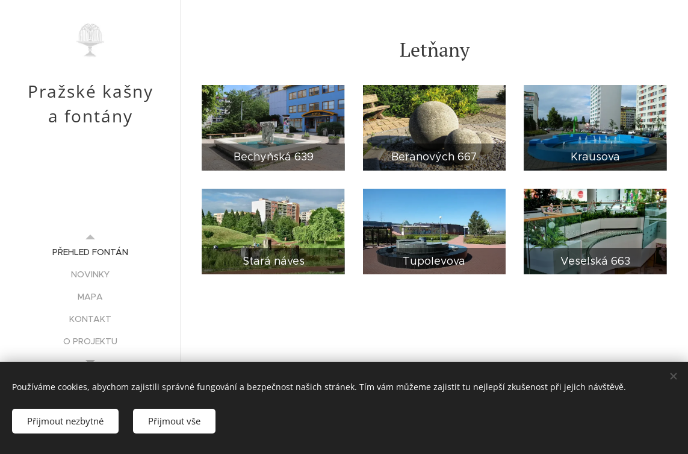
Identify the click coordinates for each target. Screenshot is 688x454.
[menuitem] (90, 252)
